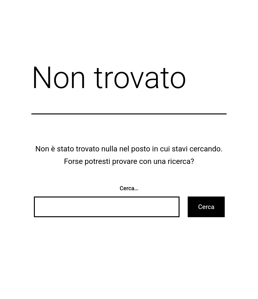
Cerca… (129, 188)
